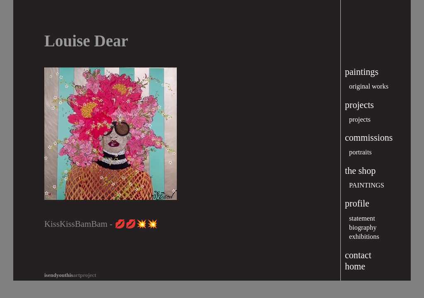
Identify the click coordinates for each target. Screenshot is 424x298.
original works (368, 86)
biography (362, 227)
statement (362, 218)
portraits (360, 152)
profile (357, 203)
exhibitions (364, 236)
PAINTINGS (366, 185)
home (355, 266)
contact (358, 255)
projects (360, 119)
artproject (70, 275)
